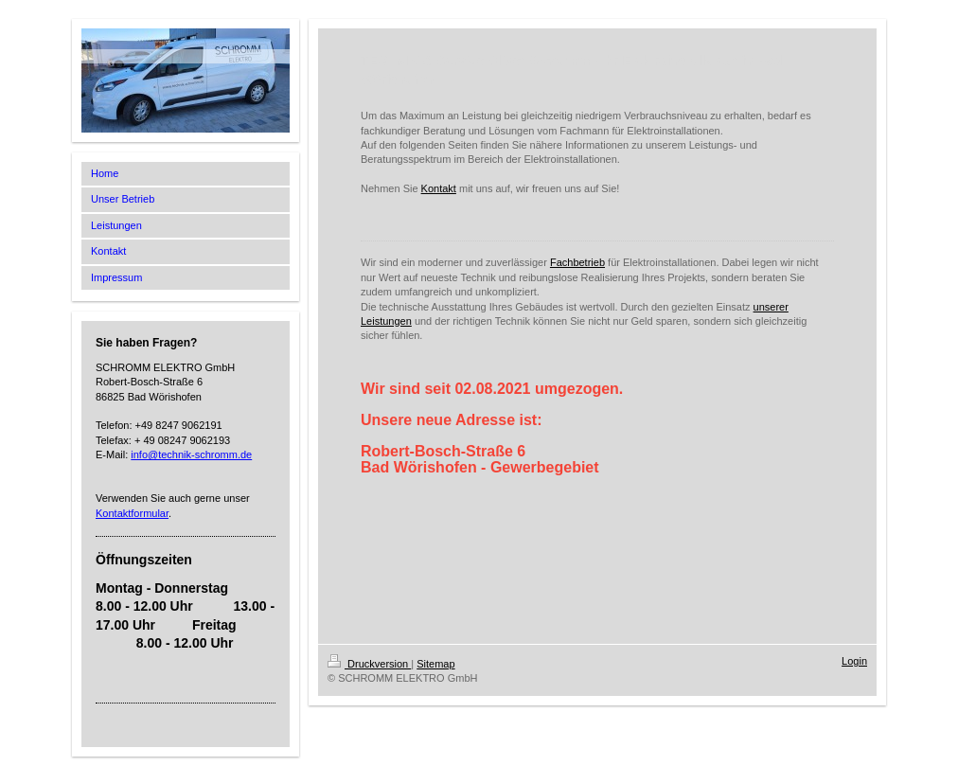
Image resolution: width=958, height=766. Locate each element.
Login (854, 661)
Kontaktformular (132, 513)
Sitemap (435, 663)
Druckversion (369, 663)
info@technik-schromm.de (191, 454)
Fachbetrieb (577, 262)
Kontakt (438, 188)
